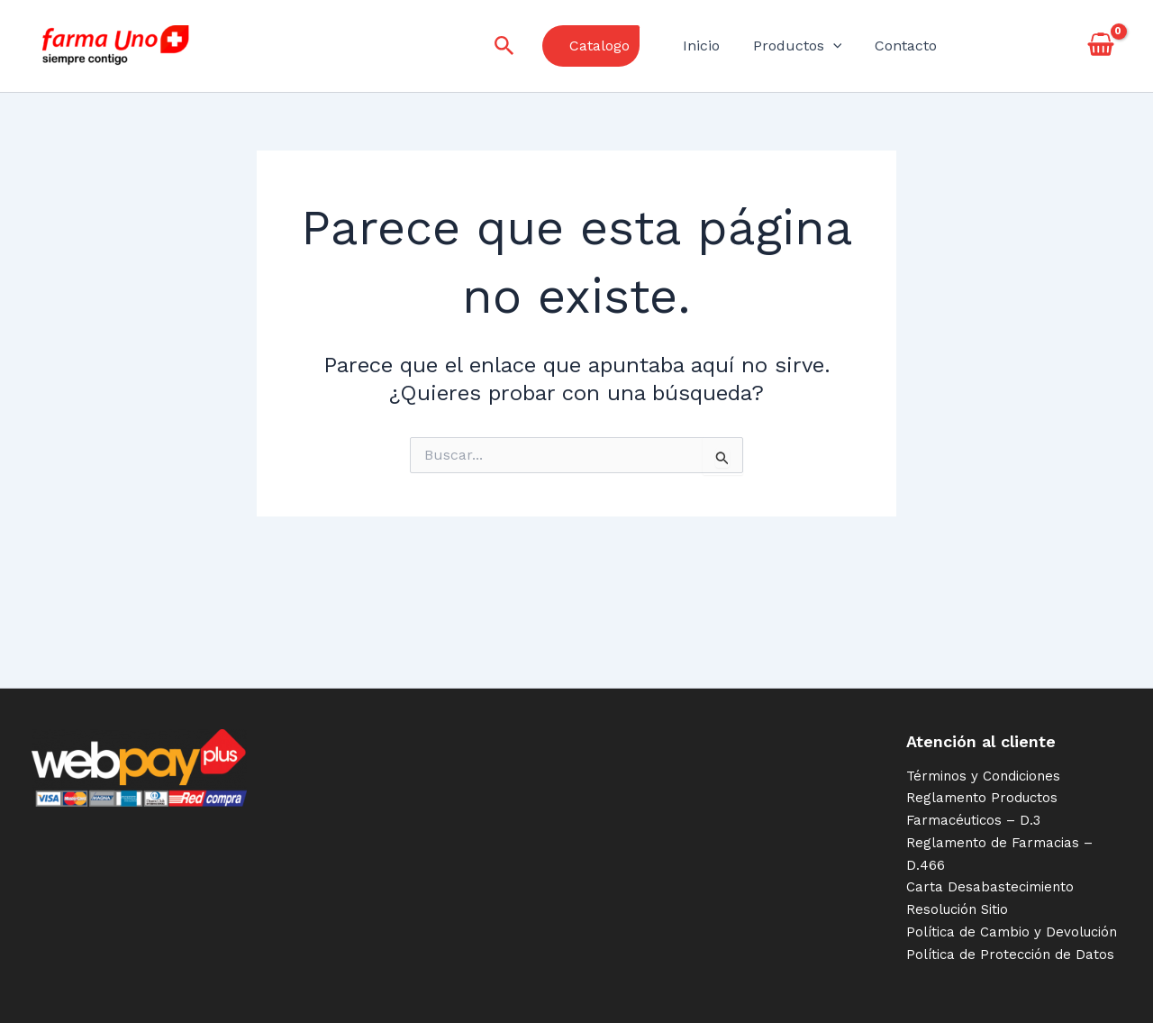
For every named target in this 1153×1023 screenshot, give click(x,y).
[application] (840, 46)
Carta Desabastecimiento (990, 887)
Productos (804, 46)
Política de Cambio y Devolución (1011, 932)
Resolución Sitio (957, 909)
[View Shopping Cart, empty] (1100, 46)
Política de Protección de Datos (1010, 954)
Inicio (712, 45)
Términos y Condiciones (983, 776)
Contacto (907, 45)
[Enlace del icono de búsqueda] (517, 46)
